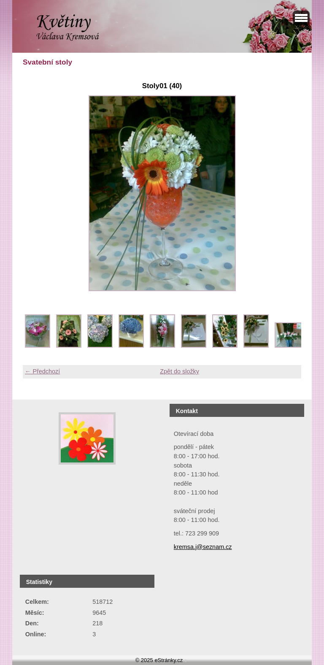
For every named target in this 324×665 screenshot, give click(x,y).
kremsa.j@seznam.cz (203, 546)
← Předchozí (42, 371)
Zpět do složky (179, 371)
